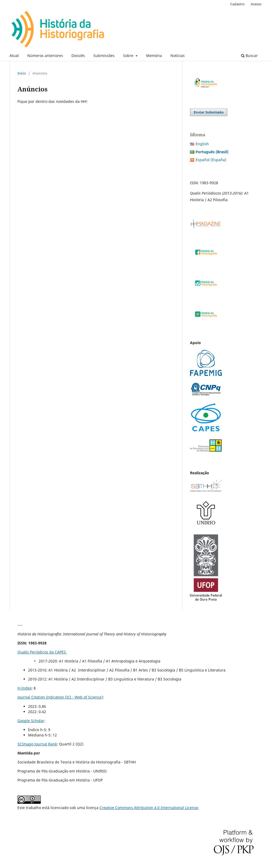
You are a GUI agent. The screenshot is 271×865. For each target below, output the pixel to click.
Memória (154, 55)
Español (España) (211, 159)
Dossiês (78, 55)
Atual (14, 55)
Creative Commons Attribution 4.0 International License (149, 807)
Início (21, 73)
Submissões (104, 55)
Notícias (177, 55)
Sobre (128, 55)
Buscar (249, 55)
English (202, 143)
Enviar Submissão (209, 112)
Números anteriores (45, 55)
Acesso (256, 4)
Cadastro (237, 4)
